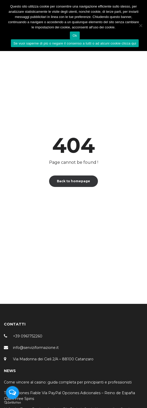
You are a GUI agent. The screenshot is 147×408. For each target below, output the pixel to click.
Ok (74, 35)
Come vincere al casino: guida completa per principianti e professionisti (68, 382)
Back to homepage (73, 181)
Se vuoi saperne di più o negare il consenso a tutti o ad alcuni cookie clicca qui (75, 43)
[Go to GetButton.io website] (12, 402)
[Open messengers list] (12, 392)
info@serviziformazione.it (36, 347)
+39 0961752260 (27, 336)
